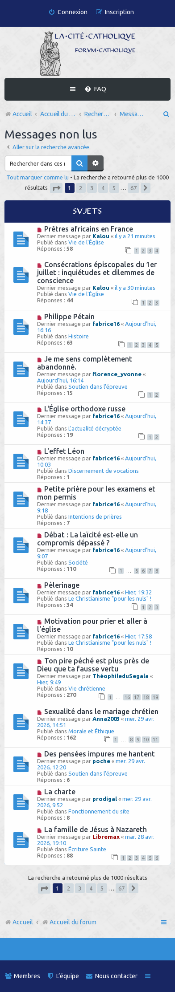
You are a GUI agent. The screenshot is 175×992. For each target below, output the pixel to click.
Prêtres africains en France (88, 229)
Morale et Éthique (91, 731)
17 (136, 697)
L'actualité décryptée (94, 428)
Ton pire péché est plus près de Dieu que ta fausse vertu (93, 665)
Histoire (78, 336)
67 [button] (133, 188)
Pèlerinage (61, 585)
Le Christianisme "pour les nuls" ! (109, 598)
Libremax (106, 836)
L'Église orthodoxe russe (84, 409)
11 (155, 739)
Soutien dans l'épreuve (98, 386)
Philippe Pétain (69, 317)
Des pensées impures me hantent (99, 754)
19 (155, 697)
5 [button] (114, 188)
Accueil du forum (69, 922)
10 (146, 739)
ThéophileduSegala (120, 676)
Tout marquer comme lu (37, 177)
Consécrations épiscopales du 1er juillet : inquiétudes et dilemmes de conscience (97, 272)
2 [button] (80, 188)
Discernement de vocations (103, 471)
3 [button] (91, 188)
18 (146, 697)
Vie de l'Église (86, 242)
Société (78, 562)
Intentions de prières (95, 516)
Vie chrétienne (86, 688)
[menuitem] (68, 12)
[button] (56, 188)
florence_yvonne (117, 374)
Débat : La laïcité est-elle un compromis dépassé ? (87, 539)
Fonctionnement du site (98, 811)
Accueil (22, 922)
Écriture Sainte (87, 849)
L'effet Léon (64, 451)
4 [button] (102, 188)
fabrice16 (106, 324)
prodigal (104, 799)
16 (127, 697)
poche (101, 761)
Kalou (100, 236)
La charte (59, 792)
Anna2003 (106, 719)
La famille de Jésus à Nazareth (95, 829)
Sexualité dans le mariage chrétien (101, 711)
